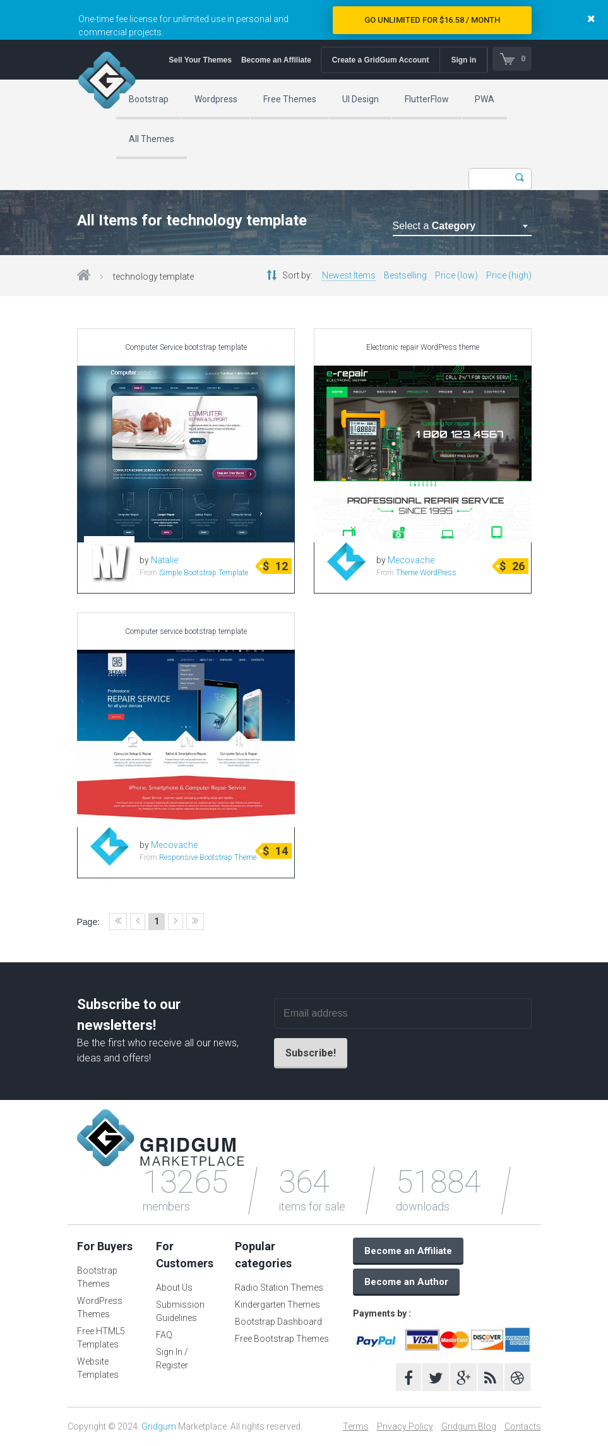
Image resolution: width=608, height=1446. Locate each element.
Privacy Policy (405, 1426)
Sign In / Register (172, 1358)
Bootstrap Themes (97, 1277)
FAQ (164, 1335)
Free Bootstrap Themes (282, 1339)
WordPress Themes (99, 1307)
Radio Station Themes (279, 1287)
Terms (356, 1426)
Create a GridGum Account (379, 60)
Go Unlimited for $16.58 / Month (432, 20)
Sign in (462, 60)
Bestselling (405, 275)
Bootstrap (149, 99)
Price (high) (509, 275)
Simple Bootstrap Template (203, 572)
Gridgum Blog (468, 1426)
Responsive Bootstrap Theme (207, 857)
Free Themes (289, 99)
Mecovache (411, 560)
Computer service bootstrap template (186, 631)
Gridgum (158, 1426)
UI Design (360, 99)
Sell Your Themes (198, 60)
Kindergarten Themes (277, 1305)
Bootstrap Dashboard (278, 1322)
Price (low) (456, 275)
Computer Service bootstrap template (186, 347)
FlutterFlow (427, 99)
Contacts (522, 1426)
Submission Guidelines (180, 1311)
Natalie (164, 560)
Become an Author (406, 1282)
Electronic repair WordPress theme (422, 347)
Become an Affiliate (275, 60)
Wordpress (215, 99)
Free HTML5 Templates (101, 1337)
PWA (484, 99)
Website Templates (98, 1368)
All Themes (151, 139)
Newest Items (349, 275)
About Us (174, 1287)
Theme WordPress (426, 572)
